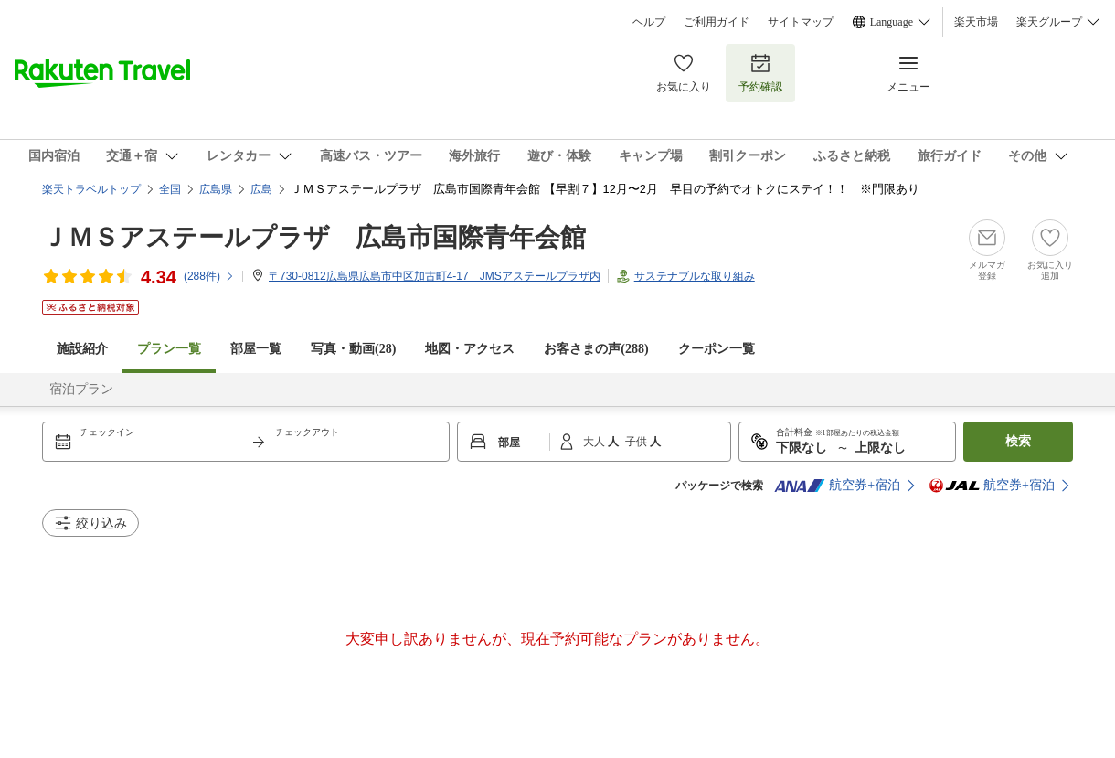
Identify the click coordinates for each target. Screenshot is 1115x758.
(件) (209, 276)
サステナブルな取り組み (694, 276)
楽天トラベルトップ (91, 189)
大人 (595, 441)
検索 (1018, 441)
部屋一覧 (255, 349)
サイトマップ (801, 22)
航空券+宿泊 (837, 485)
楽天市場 (976, 22)
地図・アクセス (470, 349)
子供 (637, 441)
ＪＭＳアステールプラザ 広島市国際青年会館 (314, 237)
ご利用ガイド (716, 22)
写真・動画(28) (353, 349)
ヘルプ (648, 22)
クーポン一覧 (716, 349)
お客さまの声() (596, 349)
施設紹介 (82, 349)
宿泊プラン (81, 389)
